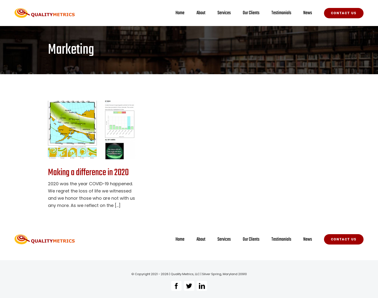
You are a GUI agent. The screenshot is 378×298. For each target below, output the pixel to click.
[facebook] (176, 286)
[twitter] (189, 286)
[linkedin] (202, 286)
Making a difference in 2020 (88, 173)
